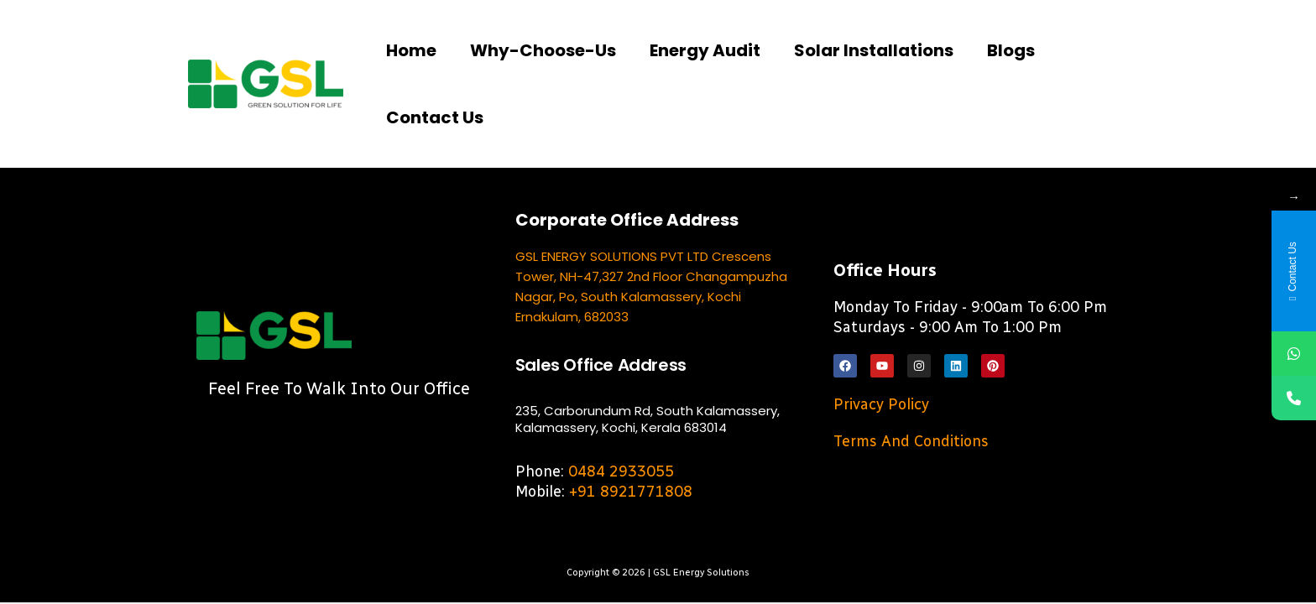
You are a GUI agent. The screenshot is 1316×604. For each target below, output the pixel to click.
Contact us (434, 117)
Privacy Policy (881, 404)
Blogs (1011, 50)
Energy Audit (705, 50)
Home (411, 50)
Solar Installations (873, 50)
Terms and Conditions (911, 441)
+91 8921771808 (630, 491)
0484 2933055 (621, 471)
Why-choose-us (543, 50)
